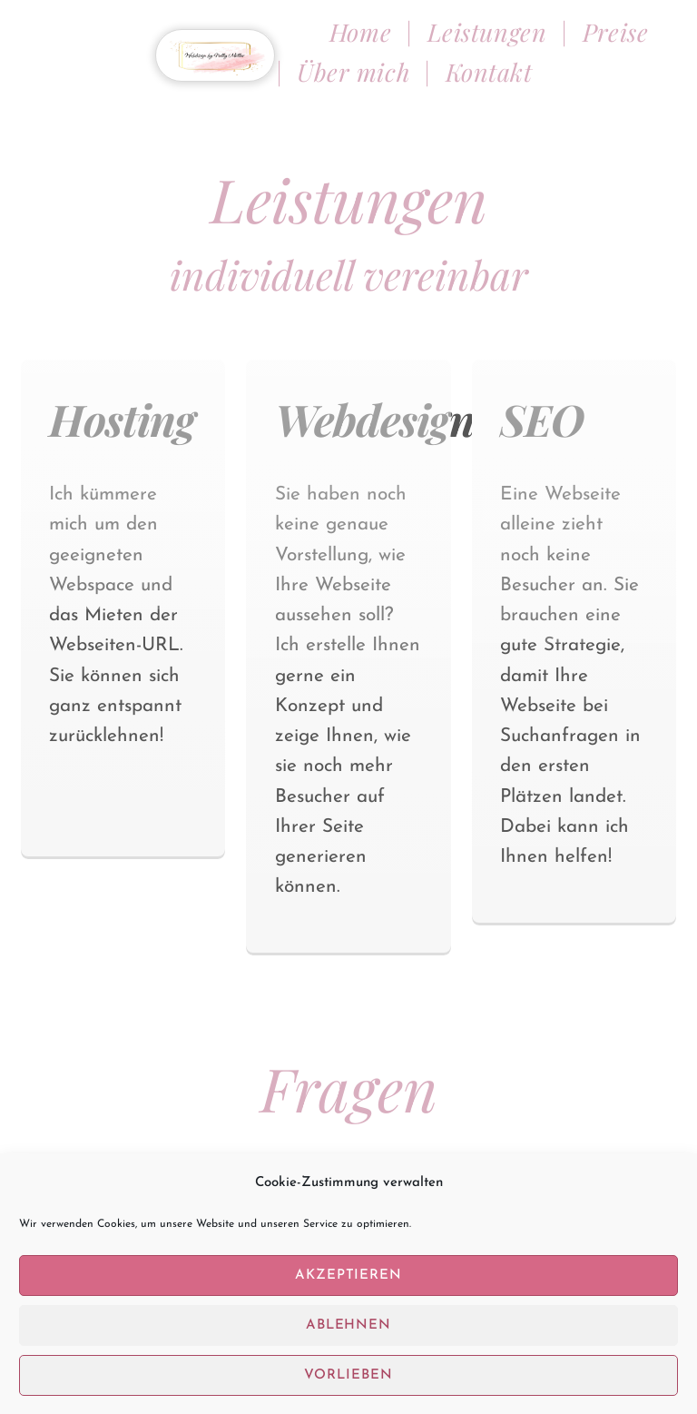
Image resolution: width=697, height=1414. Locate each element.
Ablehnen (349, 1340)
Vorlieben (348, 1390)
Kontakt (489, 71)
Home (363, 31)
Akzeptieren (349, 1290)
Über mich (353, 71)
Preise (619, 31)
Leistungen (486, 31)
